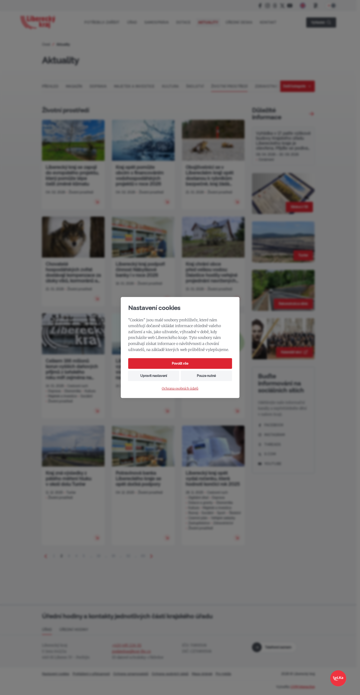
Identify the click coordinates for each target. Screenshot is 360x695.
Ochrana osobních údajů (180, 389)
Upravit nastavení (153, 376)
